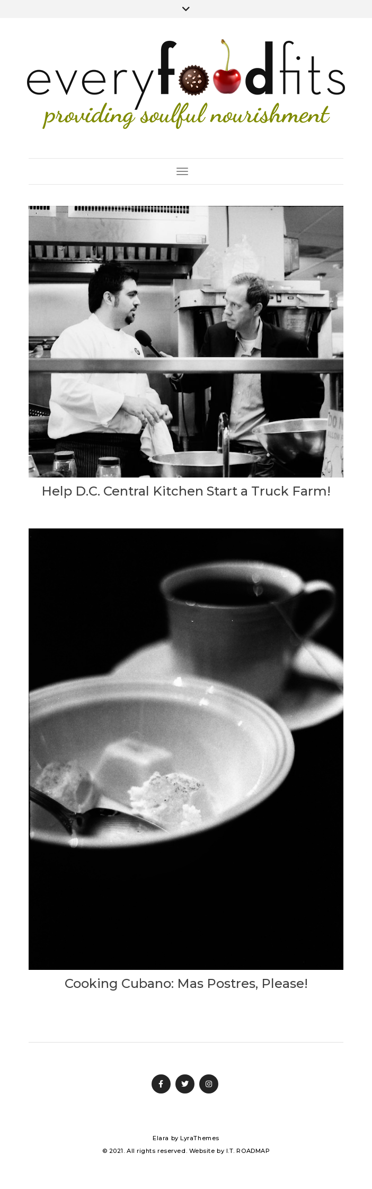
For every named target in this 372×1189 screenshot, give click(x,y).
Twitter (184, 1083)
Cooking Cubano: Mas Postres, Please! (186, 983)
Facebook (161, 1083)
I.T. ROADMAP (248, 1151)
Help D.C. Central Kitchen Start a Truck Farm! (186, 491)
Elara (161, 1138)
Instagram (208, 1083)
